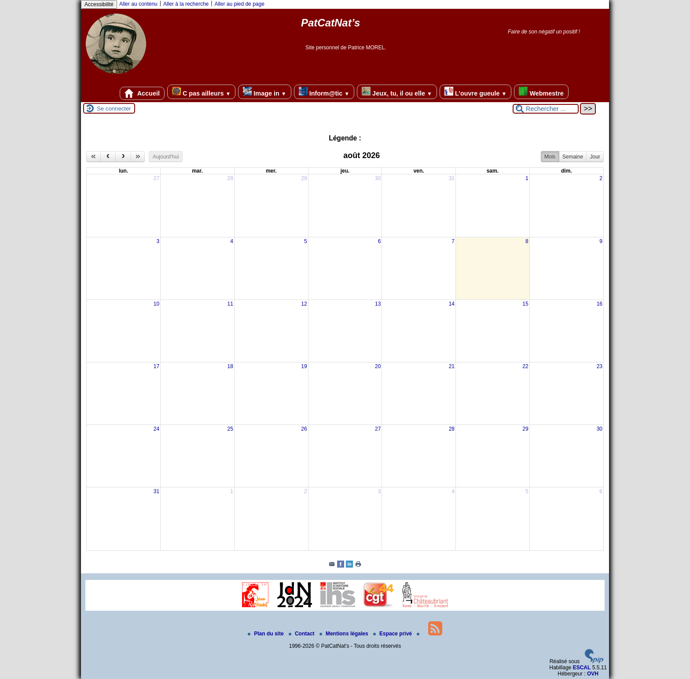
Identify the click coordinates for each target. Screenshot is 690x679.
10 (156, 304)
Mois (549, 157)
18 (230, 366)
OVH (592, 674)
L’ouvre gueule (475, 92)
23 (599, 366)
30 (378, 178)
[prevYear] (93, 156)
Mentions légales (344, 634)
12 (304, 304)
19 (304, 366)
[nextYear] (138, 156)
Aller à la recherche (186, 4)
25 (230, 429)
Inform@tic (324, 92)
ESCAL (582, 667)
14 (452, 304)
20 (378, 366)
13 (378, 304)
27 (156, 178)
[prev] (108, 156)
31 (452, 178)
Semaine (572, 157)
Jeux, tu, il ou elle (397, 92)
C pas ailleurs (201, 92)
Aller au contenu (138, 4)
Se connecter (114, 108)
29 (304, 178)
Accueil (142, 93)
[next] (123, 156)
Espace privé (393, 634)
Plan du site (266, 634)
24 (156, 429)
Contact (302, 634)
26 (304, 429)
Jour (595, 157)
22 (525, 366)
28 (230, 178)
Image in (264, 92)
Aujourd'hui (166, 157)
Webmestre (541, 92)
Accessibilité (99, 4)
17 (156, 366)
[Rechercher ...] (546, 109)
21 (452, 366)
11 (230, 304)
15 (525, 304)
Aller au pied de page (239, 4)
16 (599, 304)
